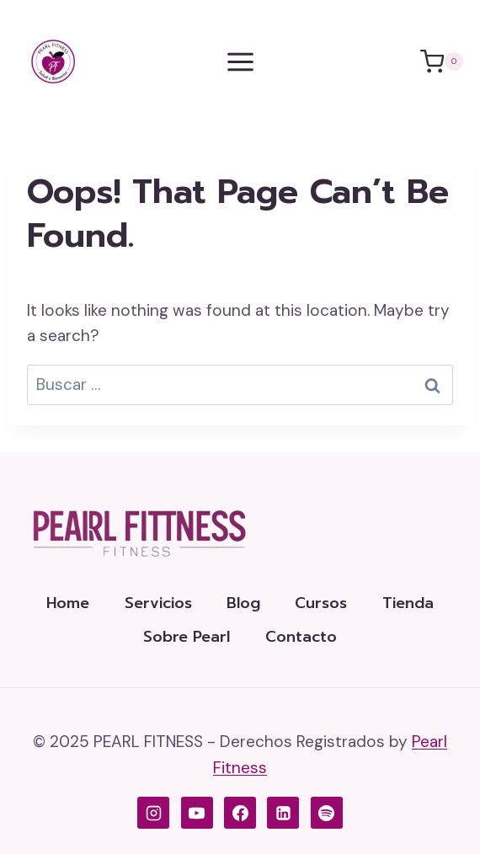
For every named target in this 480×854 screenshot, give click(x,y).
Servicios (158, 603)
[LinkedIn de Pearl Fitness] (283, 813)
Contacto (301, 637)
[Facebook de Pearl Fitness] (240, 813)
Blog (243, 603)
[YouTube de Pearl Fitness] (197, 813)
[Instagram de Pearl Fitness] (153, 813)
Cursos (321, 603)
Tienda (408, 603)
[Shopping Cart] (441, 61)
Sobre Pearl (186, 637)
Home (67, 603)
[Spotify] (327, 813)
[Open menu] (240, 61)
